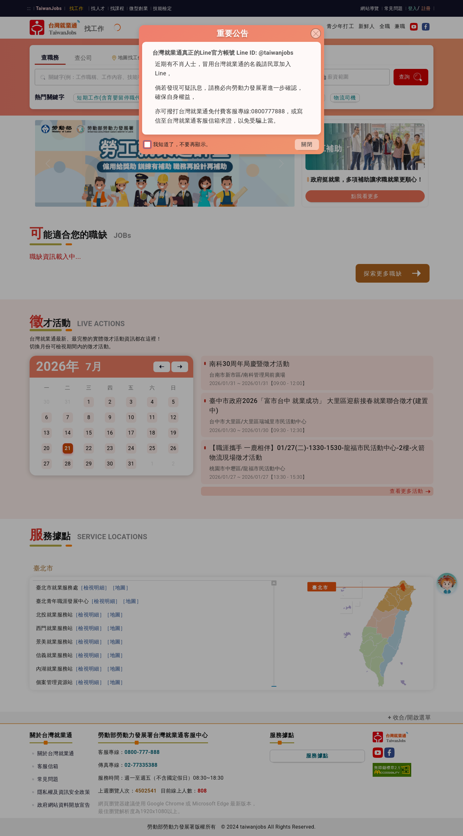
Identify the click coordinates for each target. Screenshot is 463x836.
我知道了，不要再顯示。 (177, 144)
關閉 (307, 144)
